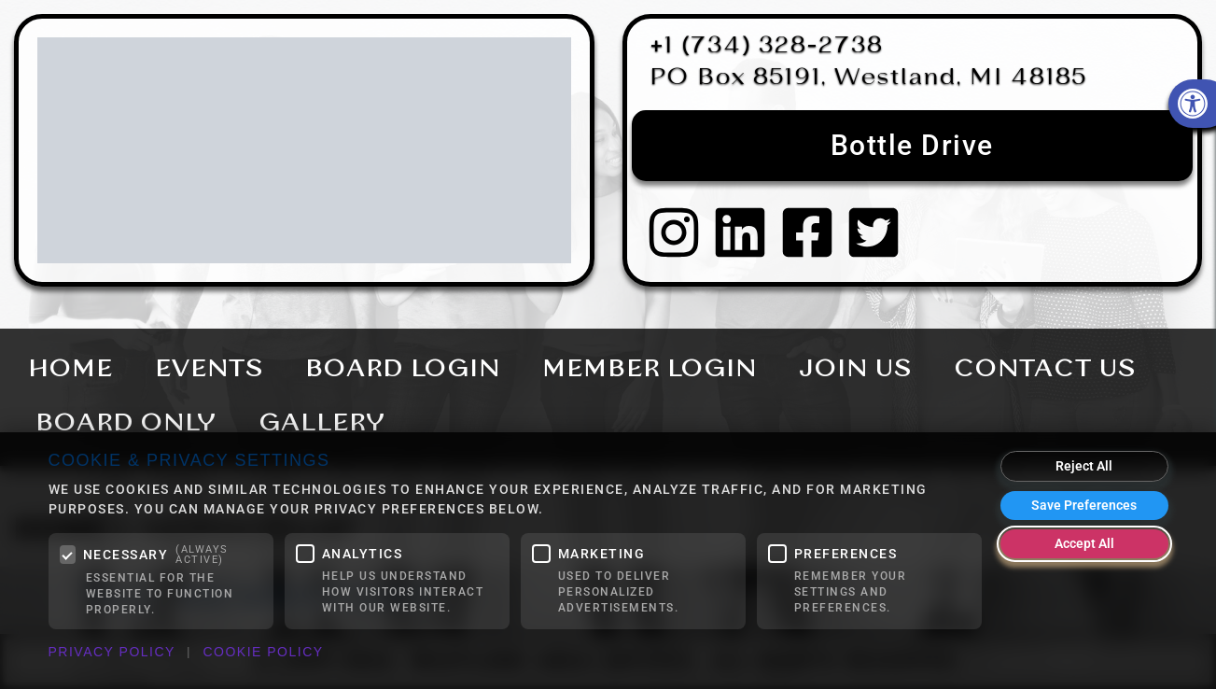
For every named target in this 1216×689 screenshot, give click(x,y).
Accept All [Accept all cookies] (1084, 543)
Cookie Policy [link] (263, 651)
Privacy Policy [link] (112, 651)
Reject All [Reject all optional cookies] (1083, 465)
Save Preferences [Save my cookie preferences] (1084, 505)
